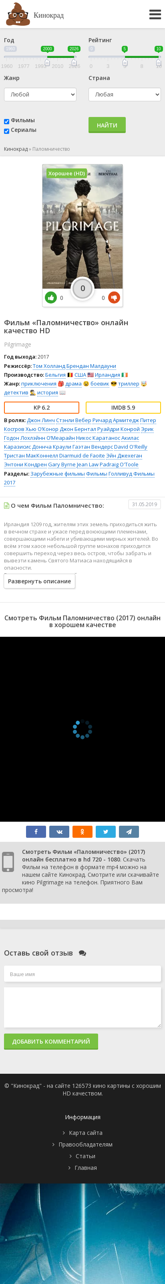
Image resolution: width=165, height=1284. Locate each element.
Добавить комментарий (51, 1041)
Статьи (85, 1156)
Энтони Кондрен (25, 464)
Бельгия (55, 374)
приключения (38, 383)
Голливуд (120, 473)
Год (9, 40)
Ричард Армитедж (116, 420)
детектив (16, 392)
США (80, 374)
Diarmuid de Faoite (82, 455)
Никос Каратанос (98, 437)
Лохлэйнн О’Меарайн (47, 437)
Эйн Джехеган (124, 455)
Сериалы (23, 129)
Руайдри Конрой (118, 429)
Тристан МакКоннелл (31, 455)
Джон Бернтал (78, 429)
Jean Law (88, 464)
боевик (100, 383)
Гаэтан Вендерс (92, 446)
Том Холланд (49, 365)
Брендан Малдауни (91, 365)
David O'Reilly (130, 446)
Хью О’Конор (42, 429)
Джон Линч (41, 420)
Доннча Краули (51, 446)
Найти (107, 125)
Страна (99, 78)
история (47, 392)
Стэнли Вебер (73, 420)
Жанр (12, 78)
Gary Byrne (62, 464)
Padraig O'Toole (119, 464)
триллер (128, 383)
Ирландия (107, 374)
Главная (85, 1167)
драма (73, 383)
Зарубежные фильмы (57, 473)
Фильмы (23, 120)
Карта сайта (86, 1132)
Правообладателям (85, 1144)
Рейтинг (100, 40)
